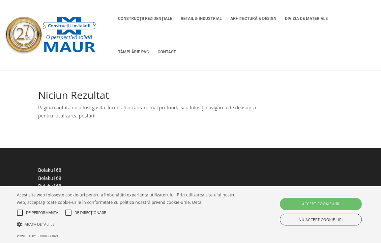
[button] (130, 224)
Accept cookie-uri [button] (321, 203)
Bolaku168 (49, 170)
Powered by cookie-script (37, 236)
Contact (167, 52)
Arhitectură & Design (253, 18)
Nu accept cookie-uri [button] (321, 219)
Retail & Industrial (201, 18)
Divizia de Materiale (306, 18)
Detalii (198, 202)
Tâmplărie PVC (133, 52)
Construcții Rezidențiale (145, 18)
